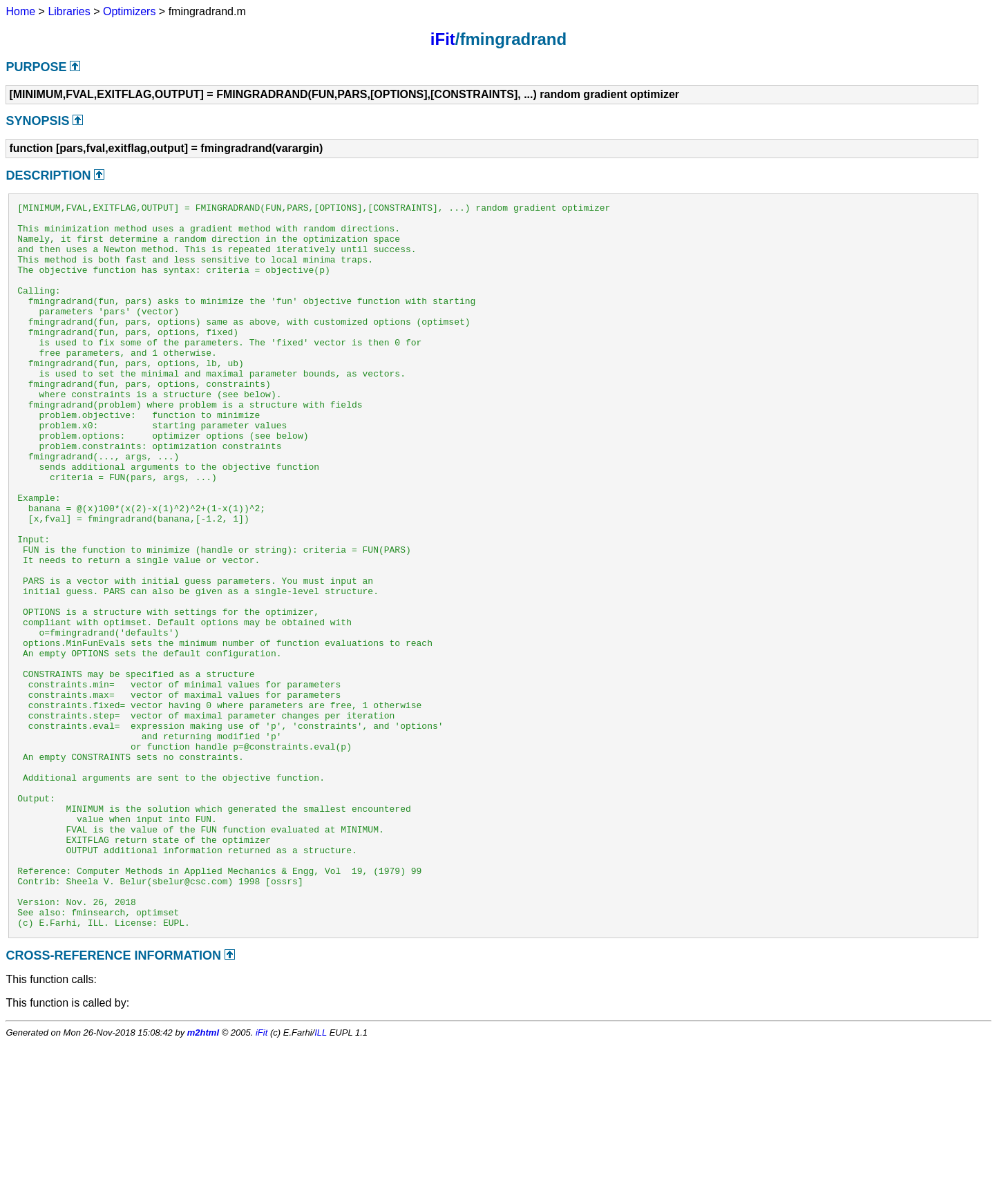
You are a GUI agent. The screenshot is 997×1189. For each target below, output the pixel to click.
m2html (203, 1177)
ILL (320, 1177)
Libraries (69, 11)
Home (20, 11)
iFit (442, 39)
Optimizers (129, 11)
